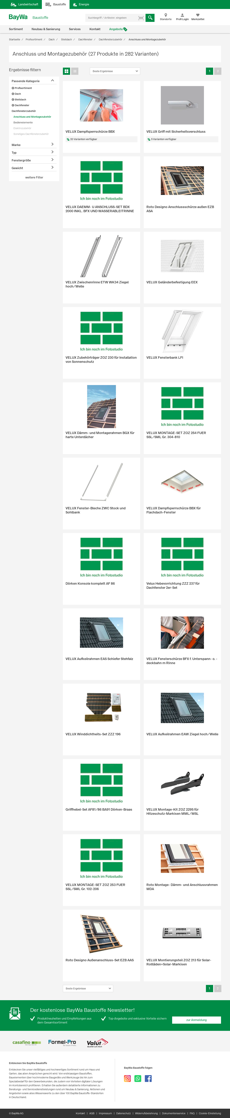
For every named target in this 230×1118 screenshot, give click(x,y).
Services (75, 29)
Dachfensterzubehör (24, 111)
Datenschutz (123, 1113)
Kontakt (94, 29)
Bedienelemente (23, 122)
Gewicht (17, 168)
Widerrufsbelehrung (146, 1113)
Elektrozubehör (22, 128)
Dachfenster (20, 105)
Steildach (19, 99)
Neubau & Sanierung (46, 29)
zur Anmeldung (196, 1020)
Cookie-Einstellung (210, 1113)
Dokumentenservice (173, 1113)
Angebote (116, 29)
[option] (26, 1043)
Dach (16, 93)
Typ (14, 153)
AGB (92, 1113)
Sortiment (16, 29)
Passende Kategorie (26, 81)
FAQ (192, 1113)
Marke (16, 145)
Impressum (105, 1113)
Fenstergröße (21, 160)
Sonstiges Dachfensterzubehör (31, 134)
